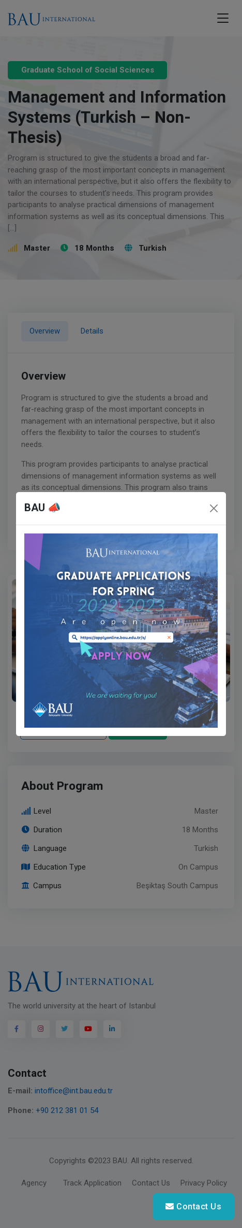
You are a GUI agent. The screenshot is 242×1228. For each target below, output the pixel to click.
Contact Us (193, 1206)
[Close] (214, 508)
